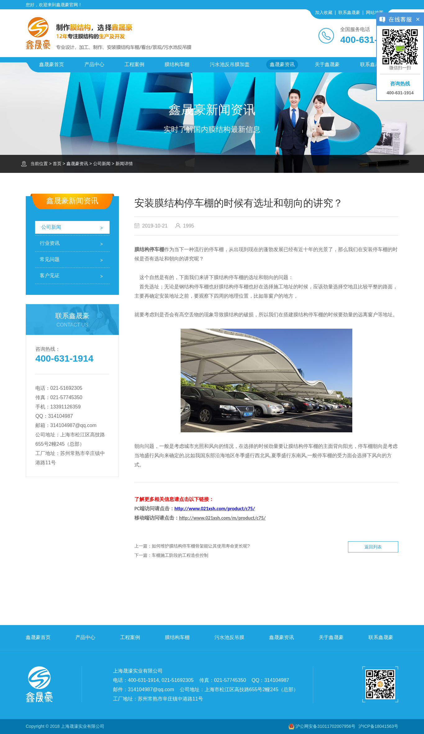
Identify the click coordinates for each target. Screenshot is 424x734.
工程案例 (134, 64)
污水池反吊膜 (229, 637)
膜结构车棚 (177, 64)
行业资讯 (50, 243)
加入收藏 (323, 12)
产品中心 (94, 64)
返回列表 (373, 546)
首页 (57, 163)
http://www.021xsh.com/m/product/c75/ (222, 518)
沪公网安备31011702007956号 (325, 726)
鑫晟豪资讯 (282, 64)
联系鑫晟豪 (349, 12)
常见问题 (50, 259)
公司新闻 (102, 163)
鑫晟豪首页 (51, 64)
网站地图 (374, 12)
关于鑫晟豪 (327, 64)
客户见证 (50, 275)
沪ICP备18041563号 (378, 726)
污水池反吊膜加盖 (230, 64)
